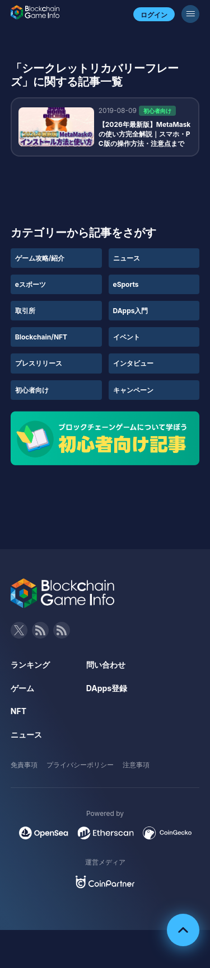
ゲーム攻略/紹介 (40, 258)
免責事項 (24, 765)
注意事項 (136, 765)
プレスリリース (38, 363)
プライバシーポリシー (80, 765)
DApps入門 (130, 310)
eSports (126, 284)
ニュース (126, 258)
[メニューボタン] (190, 14)
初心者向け (32, 390)
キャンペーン (133, 390)
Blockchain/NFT (41, 337)
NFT (18, 711)
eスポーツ (30, 284)
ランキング (30, 664)
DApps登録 (106, 688)
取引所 (25, 310)
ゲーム (22, 688)
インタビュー (133, 363)
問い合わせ (105, 664)
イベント (126, 337)
